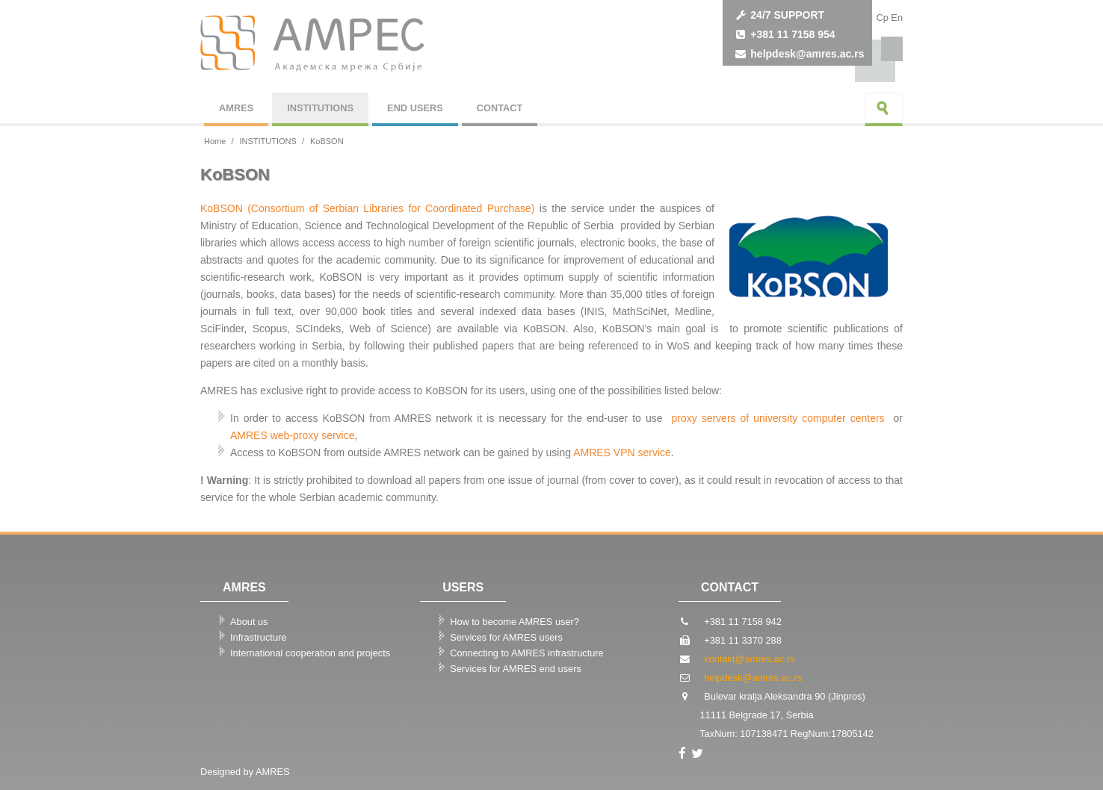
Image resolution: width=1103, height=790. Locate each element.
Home (215, 141)
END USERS (415, 107)
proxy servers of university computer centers (780, 418)
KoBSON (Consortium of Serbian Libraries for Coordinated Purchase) (367, 208)
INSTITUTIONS (320, 107)
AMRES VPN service (622, 452)
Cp (882, 17)
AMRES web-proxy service (292, 435)
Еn (897, 17)
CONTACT (500, 107)
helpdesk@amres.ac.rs (807, 54)
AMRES (236, 107)
